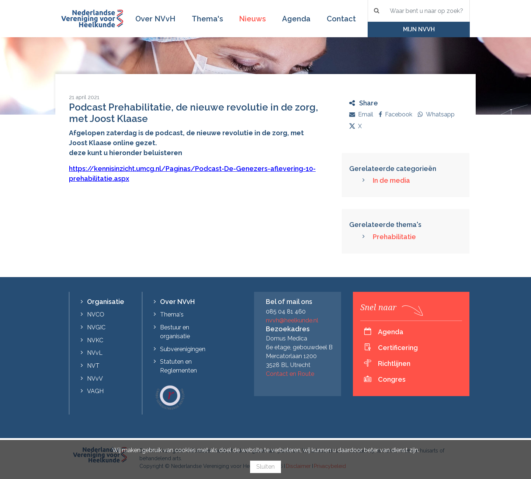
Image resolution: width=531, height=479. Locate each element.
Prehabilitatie (394, 237)
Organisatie (105, 301)
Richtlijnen (394, 363)
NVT (93, 365)
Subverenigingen (182, 349)
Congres (392, 379)
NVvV (95, 378)
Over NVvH (155, 18)
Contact (341, 18)
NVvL (95, 352)
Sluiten (265, 466)
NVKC (95, 340)
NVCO (95, 314)
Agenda (296, 18)
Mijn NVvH (419, 29)
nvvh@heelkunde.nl (292, 320)
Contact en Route (290, 373)
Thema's (207, 18)
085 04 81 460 (286, 311)
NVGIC (96, 327)
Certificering (398, 348)
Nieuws (252, 18)
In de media (391, 180)
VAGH (95, 391)
